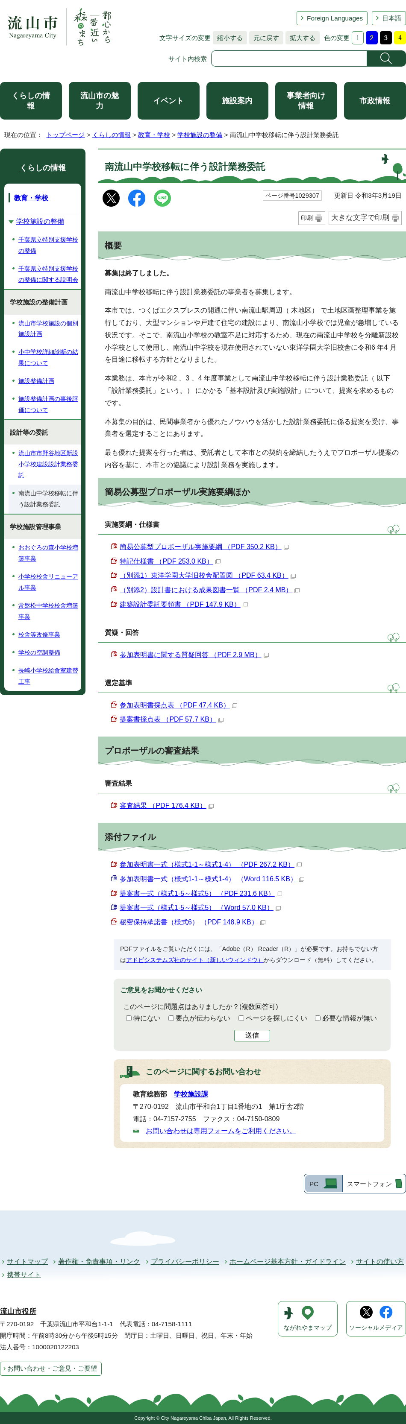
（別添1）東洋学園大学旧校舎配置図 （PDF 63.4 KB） (208, 575)
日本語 (391, 18)
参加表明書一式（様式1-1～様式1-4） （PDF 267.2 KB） (211, 864)
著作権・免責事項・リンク (99, 1261)
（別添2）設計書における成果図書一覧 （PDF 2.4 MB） (210, 590)
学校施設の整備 (199, 134)
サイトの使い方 (380, 1261)
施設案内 (237, 100)
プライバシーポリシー (185, 1261)
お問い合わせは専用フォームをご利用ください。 (221, 1131)
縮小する (228, 37)
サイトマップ (27, 1261)
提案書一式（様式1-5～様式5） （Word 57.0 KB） (200, 907)
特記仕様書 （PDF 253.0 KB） (170, 561)
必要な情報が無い (349, 1018)
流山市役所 (18, 1311)
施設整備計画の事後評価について (48, 404)
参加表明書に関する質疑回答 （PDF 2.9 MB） (194, 654)
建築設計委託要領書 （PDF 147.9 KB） (184, 604)
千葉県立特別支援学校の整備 (48, 245)
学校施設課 (191, 1094)
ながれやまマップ (308, 1328)
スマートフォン (369, 1183)
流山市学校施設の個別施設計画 (48, 329)
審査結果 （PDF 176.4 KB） (167, 805)
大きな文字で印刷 (360, 217)
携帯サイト (24, 1274)
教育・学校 (154, 134)
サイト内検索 (187, 59)
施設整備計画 (36, 380)
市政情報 (374, 100)
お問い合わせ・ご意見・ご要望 (52, 1368)
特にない (147, 1018)
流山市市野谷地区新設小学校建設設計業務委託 (48, 464)
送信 (252, 1035)
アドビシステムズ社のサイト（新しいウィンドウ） (195, 959)
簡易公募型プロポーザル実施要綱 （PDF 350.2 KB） (204, 546)
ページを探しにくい (276, 1018)
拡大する (300, 37)
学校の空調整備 (39, 652)
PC (313, 1183)
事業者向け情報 (306, 100)
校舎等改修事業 (39, 634)
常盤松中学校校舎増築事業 (48, 611)
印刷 (307, 217)
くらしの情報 (31, 100)
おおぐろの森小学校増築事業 (48, 553)
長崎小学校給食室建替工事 (48, 676)
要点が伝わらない (203, 1018)
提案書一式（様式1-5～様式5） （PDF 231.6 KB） (201, 893)
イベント (168, 100)
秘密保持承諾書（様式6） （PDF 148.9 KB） (192, 922)
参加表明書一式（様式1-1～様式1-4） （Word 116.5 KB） (212, 879)
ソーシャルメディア (376, 1328)
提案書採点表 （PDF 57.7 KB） (172, 719)
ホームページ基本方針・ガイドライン (287, 1261)
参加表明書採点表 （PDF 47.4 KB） (178, 705)
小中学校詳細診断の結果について (48, 357)
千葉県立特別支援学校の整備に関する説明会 (48, 274)
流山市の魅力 (99, 100)
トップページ (65, 134)
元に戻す (264, 37)
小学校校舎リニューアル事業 (48, 582)
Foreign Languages (335, 18)
